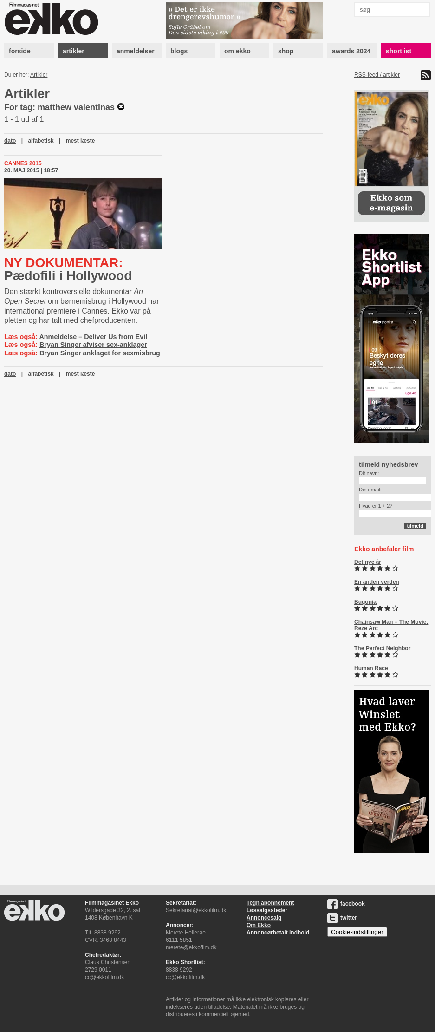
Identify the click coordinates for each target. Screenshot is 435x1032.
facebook (346, 903)
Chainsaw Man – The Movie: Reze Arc (391, 625)
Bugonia (365, 602)
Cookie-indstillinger (357, 931)
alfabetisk (40, 140)
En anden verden (376, 582)
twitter (342, 917)
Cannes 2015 (23, 163)
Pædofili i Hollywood (68, 269)
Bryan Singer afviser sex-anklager (93, 344)
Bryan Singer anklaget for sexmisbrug (99, 353)
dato (10, 140)
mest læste (80, 140)
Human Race (371, 668)
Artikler (38, 75)
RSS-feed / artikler (377, 75)
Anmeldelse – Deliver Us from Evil (93, 336)
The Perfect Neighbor (382, 648)
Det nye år (367, 562)
